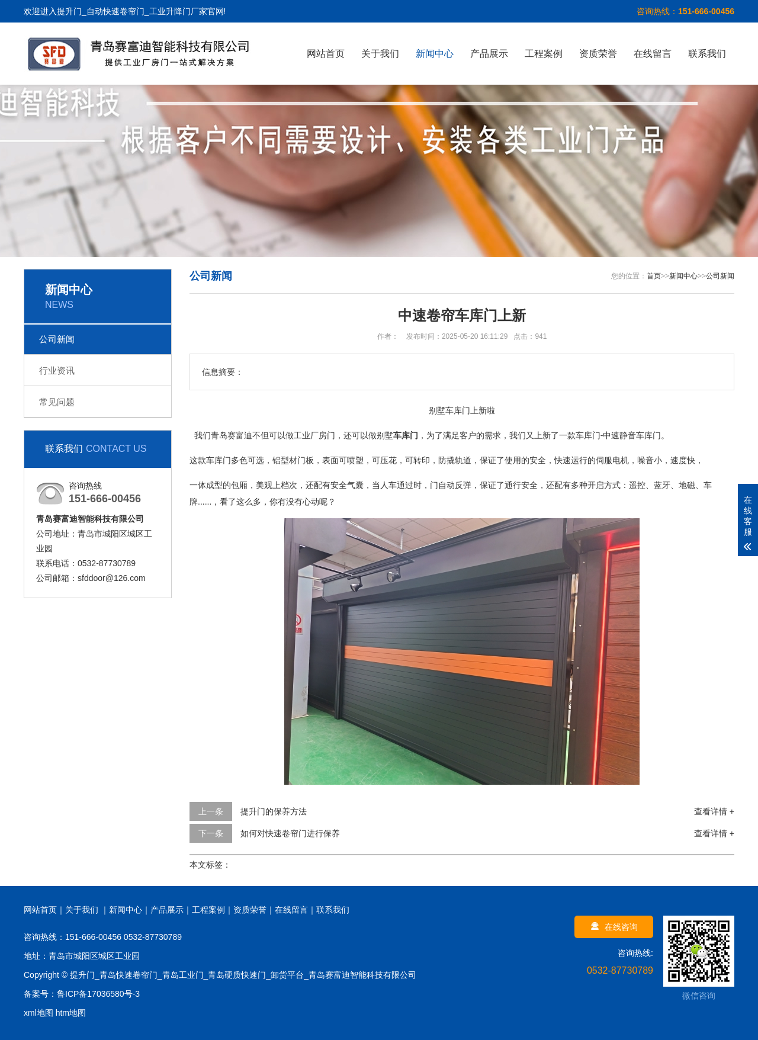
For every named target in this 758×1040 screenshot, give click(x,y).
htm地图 (71, 1012)
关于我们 (380, 54)
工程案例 (544, 54)
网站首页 (326, 54)
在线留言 (653, 54)
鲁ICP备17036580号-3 (98, 994)
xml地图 (38, 1012)
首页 (654, 276)
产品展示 (489, 54)
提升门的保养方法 (273, 811)
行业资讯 (57, 370)
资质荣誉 (598, 54)
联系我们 (707, 54)
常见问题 (57, 402)
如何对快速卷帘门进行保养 (290, 833)
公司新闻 (57, 339)
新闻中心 (435, 54)
